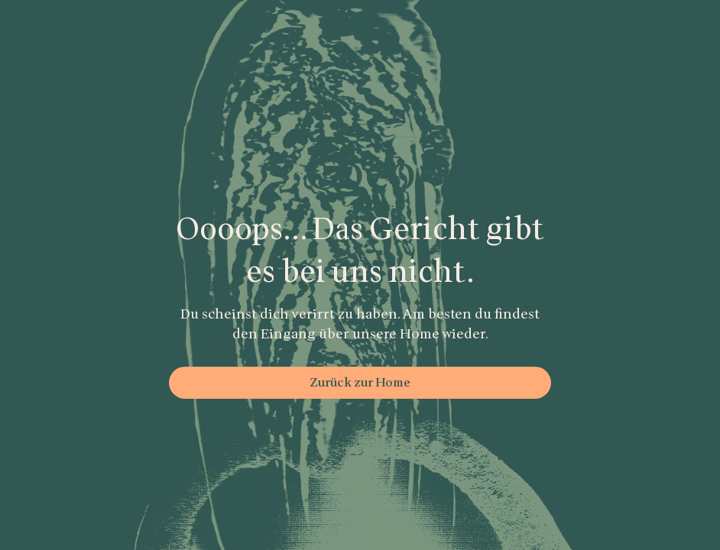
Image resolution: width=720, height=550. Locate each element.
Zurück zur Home (360, 383)
